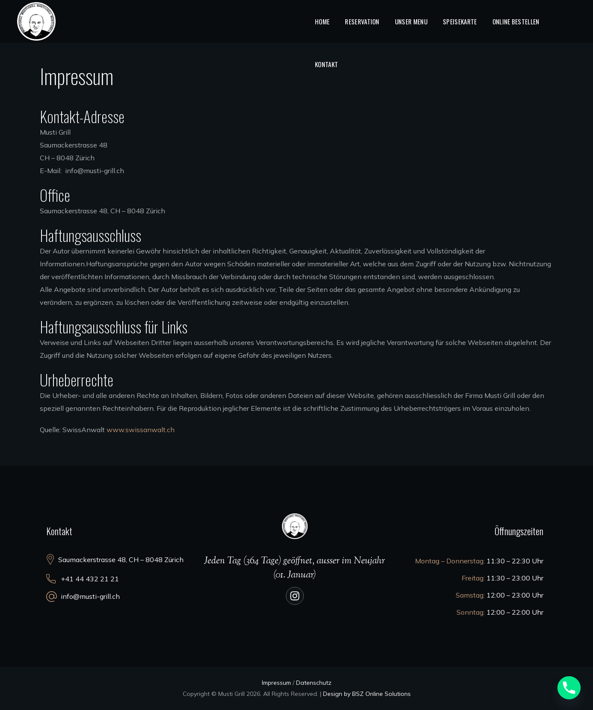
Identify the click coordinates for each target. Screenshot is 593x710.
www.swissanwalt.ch (141, 429)
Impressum (276, 682)
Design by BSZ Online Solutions (367, 694)
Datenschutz (314, 682)
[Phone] (569, 687)
